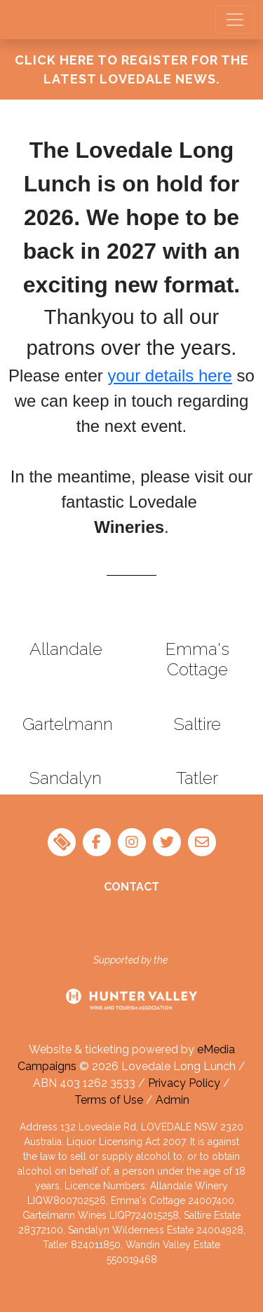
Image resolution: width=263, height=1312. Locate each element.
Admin (172, 1100)
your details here (169, 375)
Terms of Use (108, 1100)
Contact (131, 886)
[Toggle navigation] (235, 20)
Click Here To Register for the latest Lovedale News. (132, 69)
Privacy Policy (184, 1083)
